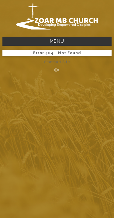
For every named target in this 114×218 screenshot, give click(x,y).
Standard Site (57, 62)
